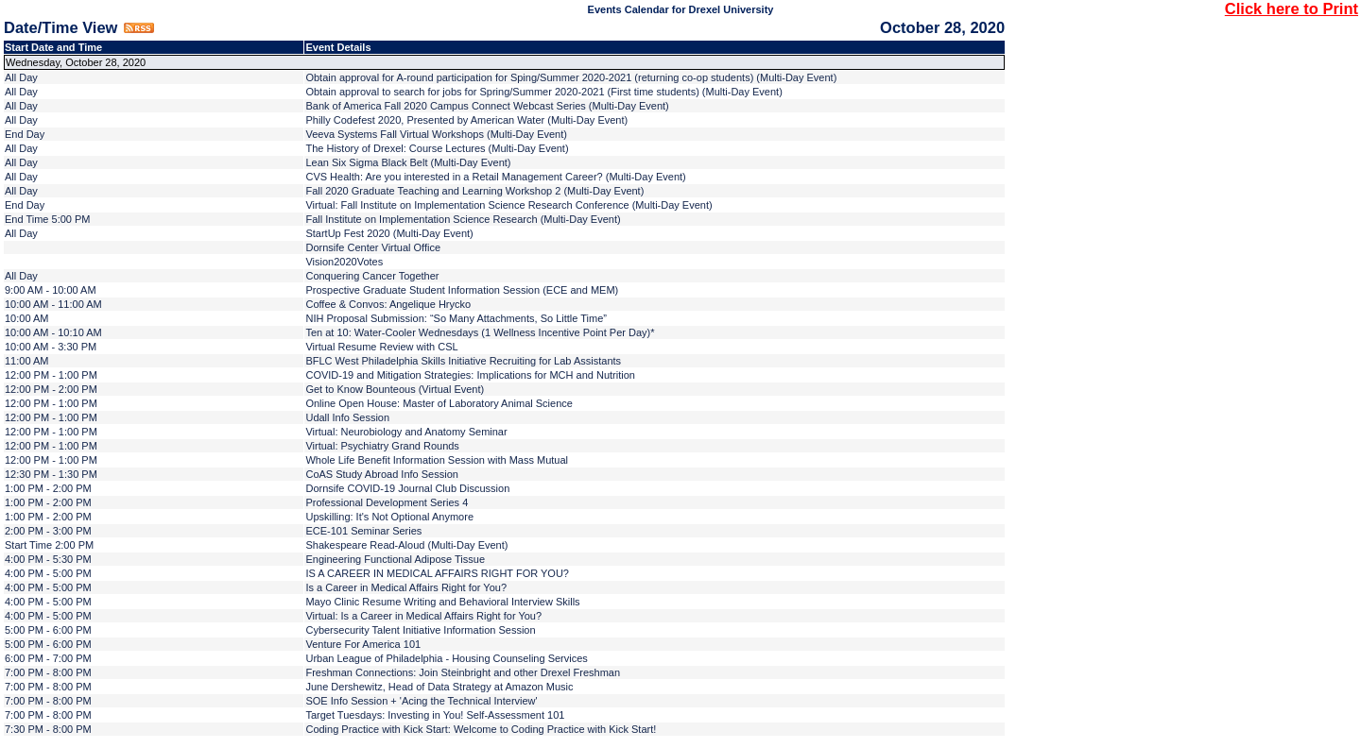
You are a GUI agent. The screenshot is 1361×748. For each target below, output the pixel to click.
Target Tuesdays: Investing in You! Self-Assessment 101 (434, 715)
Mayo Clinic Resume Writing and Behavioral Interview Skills (442, 601)
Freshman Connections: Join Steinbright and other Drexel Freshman (462, 672)
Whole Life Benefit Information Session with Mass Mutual (436, 460)
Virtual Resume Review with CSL (381, 346)
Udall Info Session (347, 417)
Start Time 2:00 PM (49, 545)
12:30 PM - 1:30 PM (51, 474)
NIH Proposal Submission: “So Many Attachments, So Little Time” (456, 318)
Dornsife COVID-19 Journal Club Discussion (407, 488)
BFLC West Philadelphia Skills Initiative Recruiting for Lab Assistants (463, 360)
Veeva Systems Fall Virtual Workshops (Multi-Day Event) (436, 134)
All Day (21, 77)
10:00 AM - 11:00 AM (53, 304)
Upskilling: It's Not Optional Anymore (389, 516)
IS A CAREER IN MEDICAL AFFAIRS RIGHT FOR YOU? (437, 573)
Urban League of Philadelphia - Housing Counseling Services (446, 658)
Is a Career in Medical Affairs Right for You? (406, 587)
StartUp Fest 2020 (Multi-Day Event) (389, 233)
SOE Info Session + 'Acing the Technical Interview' (421, 700)
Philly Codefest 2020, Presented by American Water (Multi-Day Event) (466, 120)
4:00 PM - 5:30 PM (48, 559)
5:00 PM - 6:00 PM (48, 630)
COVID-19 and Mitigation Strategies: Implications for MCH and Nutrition (469, 375)
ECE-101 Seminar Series (363, 530)
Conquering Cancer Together (372, 275)
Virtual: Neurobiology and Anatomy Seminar (406, 431)
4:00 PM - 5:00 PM (48, 573)
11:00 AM (26, 360)
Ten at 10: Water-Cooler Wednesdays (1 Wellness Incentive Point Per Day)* (479, 332)
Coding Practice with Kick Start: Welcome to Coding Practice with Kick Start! (480, 729)
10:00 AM (26, 318)
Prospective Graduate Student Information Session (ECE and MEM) (461, 290)
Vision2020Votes (344, 261)
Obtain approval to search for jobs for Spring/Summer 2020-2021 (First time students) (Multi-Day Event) (543, 91)
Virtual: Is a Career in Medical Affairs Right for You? (423, 615)
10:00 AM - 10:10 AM (53, 332)
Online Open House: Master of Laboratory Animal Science (438, 403)
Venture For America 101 (363, 644)
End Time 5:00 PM (48, 219)
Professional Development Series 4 (386, 502)
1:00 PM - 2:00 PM (48, 488)
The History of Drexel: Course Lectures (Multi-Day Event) (436, 148)
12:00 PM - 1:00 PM (51, 375)
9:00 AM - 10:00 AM (50, 290)
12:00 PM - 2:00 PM (51, 389)
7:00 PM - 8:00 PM (48, 672)
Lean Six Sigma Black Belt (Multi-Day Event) (407, 162)
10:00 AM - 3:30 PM (50, 346)
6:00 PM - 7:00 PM (48, 658)
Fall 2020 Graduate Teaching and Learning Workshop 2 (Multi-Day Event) (474, 190)
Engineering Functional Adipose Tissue (395, 559)
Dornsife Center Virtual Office (372, 247)
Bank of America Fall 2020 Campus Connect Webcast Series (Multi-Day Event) (486, 105)
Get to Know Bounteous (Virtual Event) (394, 389)
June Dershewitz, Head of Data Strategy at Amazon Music (439, 686)
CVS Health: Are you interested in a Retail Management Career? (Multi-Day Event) (495, 176)
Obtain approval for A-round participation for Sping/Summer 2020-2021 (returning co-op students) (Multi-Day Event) (570, 77)
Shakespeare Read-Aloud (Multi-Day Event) (406, 545)
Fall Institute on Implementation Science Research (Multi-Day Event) (462, 219)
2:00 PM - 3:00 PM (48, 530)
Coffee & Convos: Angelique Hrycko (388, 304)
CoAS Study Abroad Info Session (381, 474)
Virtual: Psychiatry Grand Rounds (381, 445)
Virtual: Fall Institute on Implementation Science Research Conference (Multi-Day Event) (508, 205)
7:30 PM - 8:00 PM (48, 729)
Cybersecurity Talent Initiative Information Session (420, 630)
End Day (24, 134)
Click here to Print (1291, 8)
